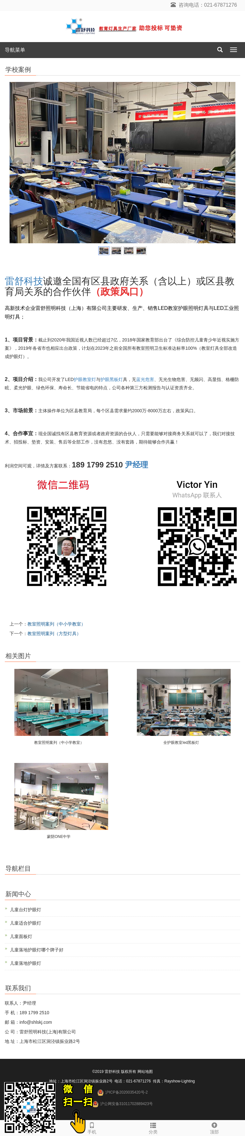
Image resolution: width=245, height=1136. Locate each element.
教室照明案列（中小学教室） (56, 624)
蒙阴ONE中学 (59, 836)
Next (227, 163)
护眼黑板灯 (111, 379)
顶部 (214, 1127)
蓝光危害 (145, 379)
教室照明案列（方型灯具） (54, 633)
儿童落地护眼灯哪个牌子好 (36, 949)
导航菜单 (15, 50)
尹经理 (136, 464)
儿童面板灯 (21, 936)
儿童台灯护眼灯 (25, 909)
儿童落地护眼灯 (25, 963)
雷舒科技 (24, 281)
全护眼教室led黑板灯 (181, 742)
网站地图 (145, 1071)
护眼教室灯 (85, 379)
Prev (18, 163)
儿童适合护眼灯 (25, 923)
